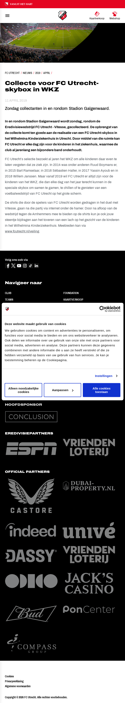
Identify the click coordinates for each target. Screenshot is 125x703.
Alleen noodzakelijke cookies (23, 389)
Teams (9, 299)
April (46, 73)
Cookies (9, 676)
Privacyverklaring (14, 681)
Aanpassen (62, 390)
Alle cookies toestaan (102, 389)
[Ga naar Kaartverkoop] (96, 15)
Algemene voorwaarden (18, 686)
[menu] (7, 15)
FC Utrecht (12, 73)
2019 (37, 73)
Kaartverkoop (73, 299)
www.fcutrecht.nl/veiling (22, 231)
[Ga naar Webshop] (114, 15)
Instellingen (103, 376)
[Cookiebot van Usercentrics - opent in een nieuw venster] (102, 309)
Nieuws (27, 73)
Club (8, 293)
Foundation (71, 293)
